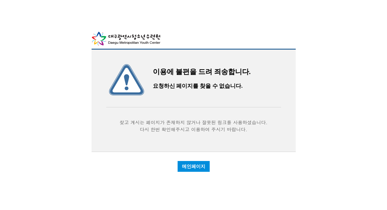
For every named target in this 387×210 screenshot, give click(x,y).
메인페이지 (193, 166)
